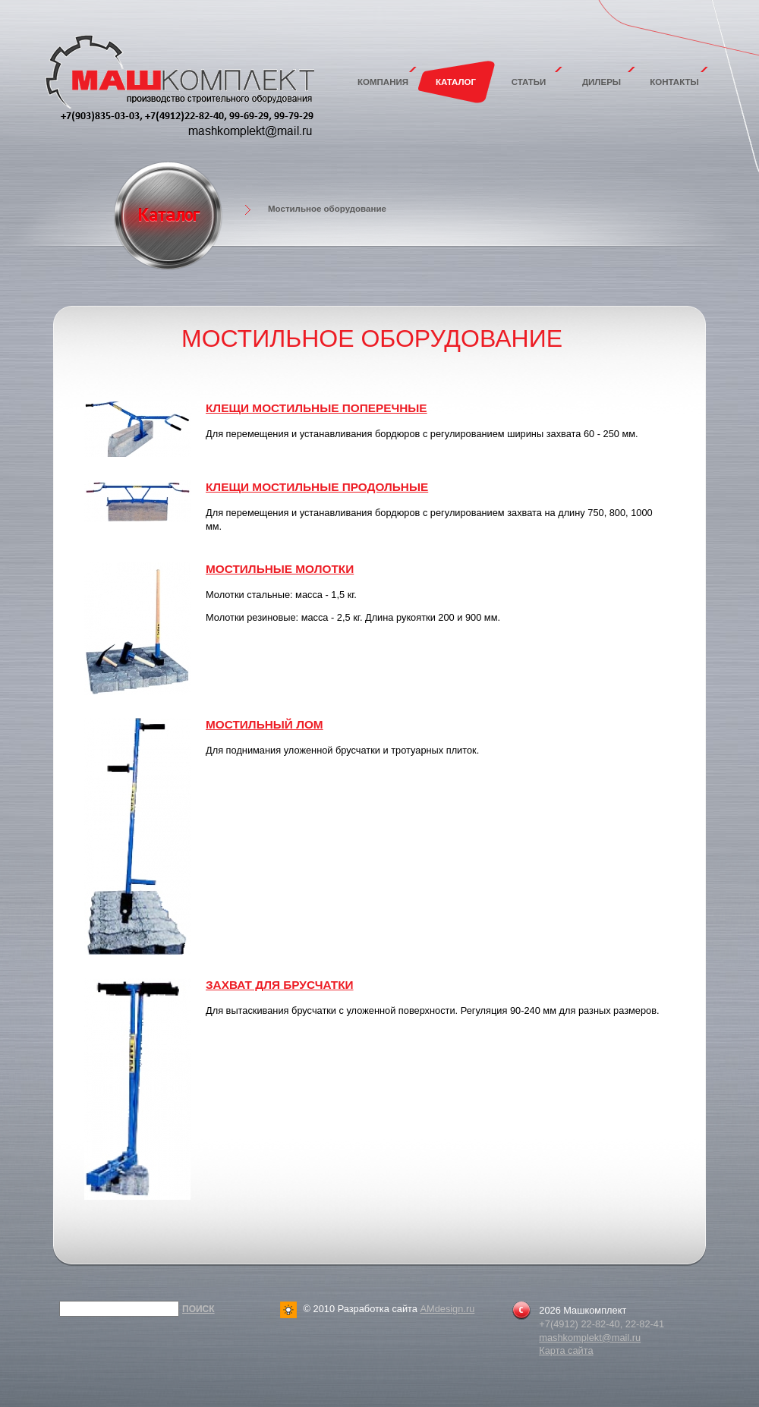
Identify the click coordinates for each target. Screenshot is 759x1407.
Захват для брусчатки (280, 984)
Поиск (198, 1309)
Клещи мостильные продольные (317, 486)
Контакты (674, 82)
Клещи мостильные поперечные (316, 407)
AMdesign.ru (447, 1308)
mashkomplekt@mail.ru (590, 1337)
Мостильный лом (264, 724)
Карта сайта (566, 1350)
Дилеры (601, 82)
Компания (382, 82)
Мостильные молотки (280, 568)
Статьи (529, 82)
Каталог (456, 82)
